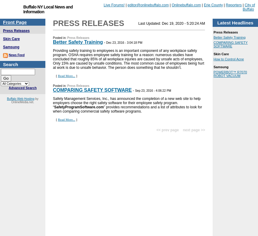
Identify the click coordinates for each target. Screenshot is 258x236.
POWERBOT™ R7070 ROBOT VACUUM (230, 74)
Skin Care (11, 39)
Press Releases (16, 31)
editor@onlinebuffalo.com (148, 5)
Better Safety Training (78, 42)
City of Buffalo (249, 7)
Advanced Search (23, 88)
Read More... (66, 76)
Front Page (15, 22)
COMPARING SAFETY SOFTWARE (92, 90)
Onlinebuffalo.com (186, 5)
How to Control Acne (229, 59)
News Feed (16, 55)
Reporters (234, 5)
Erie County (213, 5)
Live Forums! (114, 5)
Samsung (11, 47)
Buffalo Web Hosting (20, 98)
